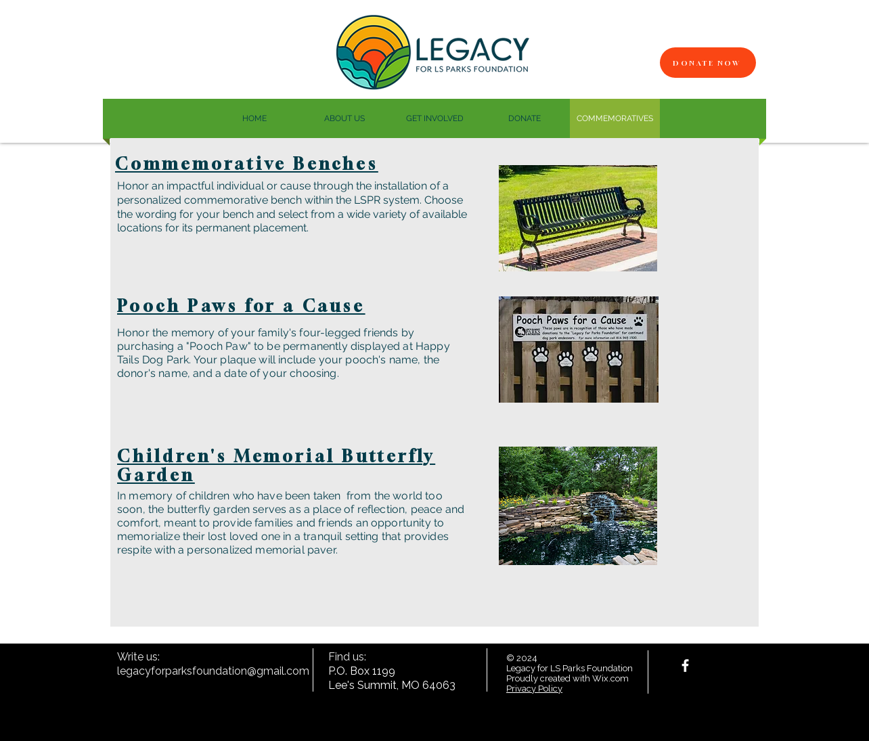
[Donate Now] (708, 62)
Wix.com (610, 678)
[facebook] (685, 665)
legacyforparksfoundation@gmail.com (213, 671)
